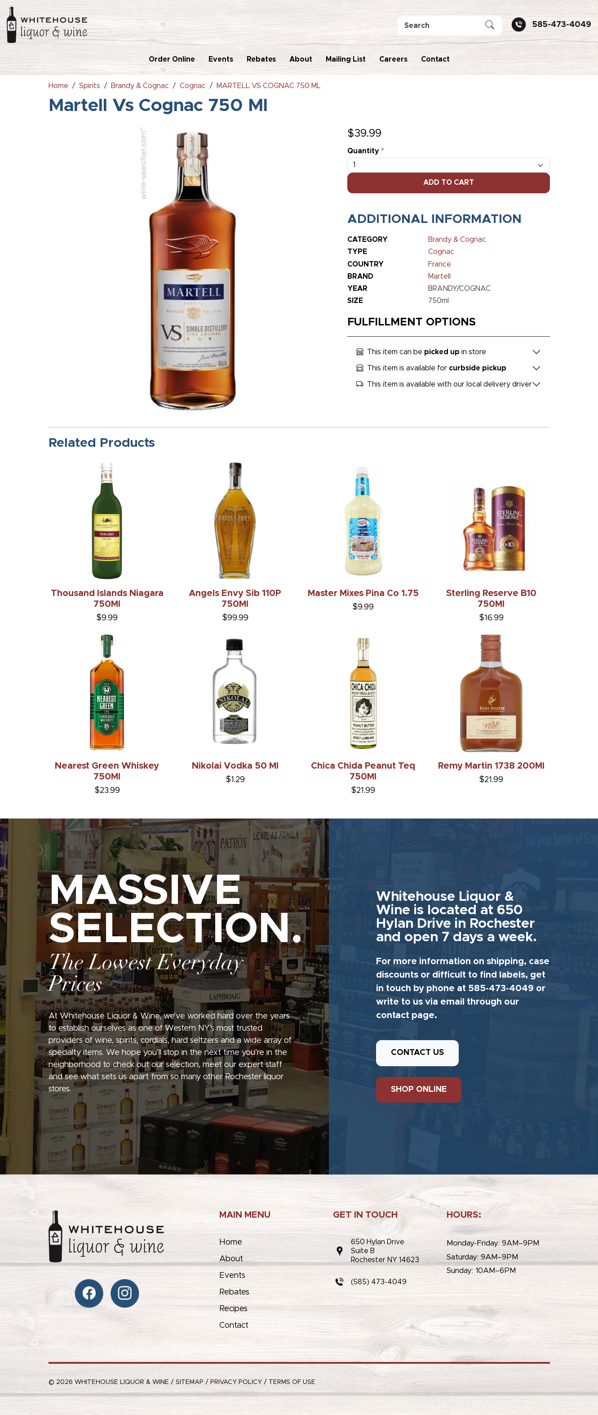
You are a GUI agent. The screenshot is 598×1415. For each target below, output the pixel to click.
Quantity (365, 151)
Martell (439, 276)
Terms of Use (292, 1382)
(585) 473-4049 (379, 1282)
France (439, 264)
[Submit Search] (489, 25)
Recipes (233, 1309)
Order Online (172, 59)
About (300, 59)
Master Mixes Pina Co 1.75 (363, 593)
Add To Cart (448, 182)
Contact (435, 59)
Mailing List (346, 59)
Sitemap (190, 1382)
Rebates (261, 59)
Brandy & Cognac (457, 239)
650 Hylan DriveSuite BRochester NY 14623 (385, 1251)
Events (220, 59)
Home (230, 1242)
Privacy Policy (236, 1382)
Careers (393, 59)
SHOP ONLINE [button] (419, 1090)
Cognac (441, 251)
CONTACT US (417, 1053)
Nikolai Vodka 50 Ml (235, 765)
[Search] (450, 25)
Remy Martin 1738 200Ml (491, 765)
